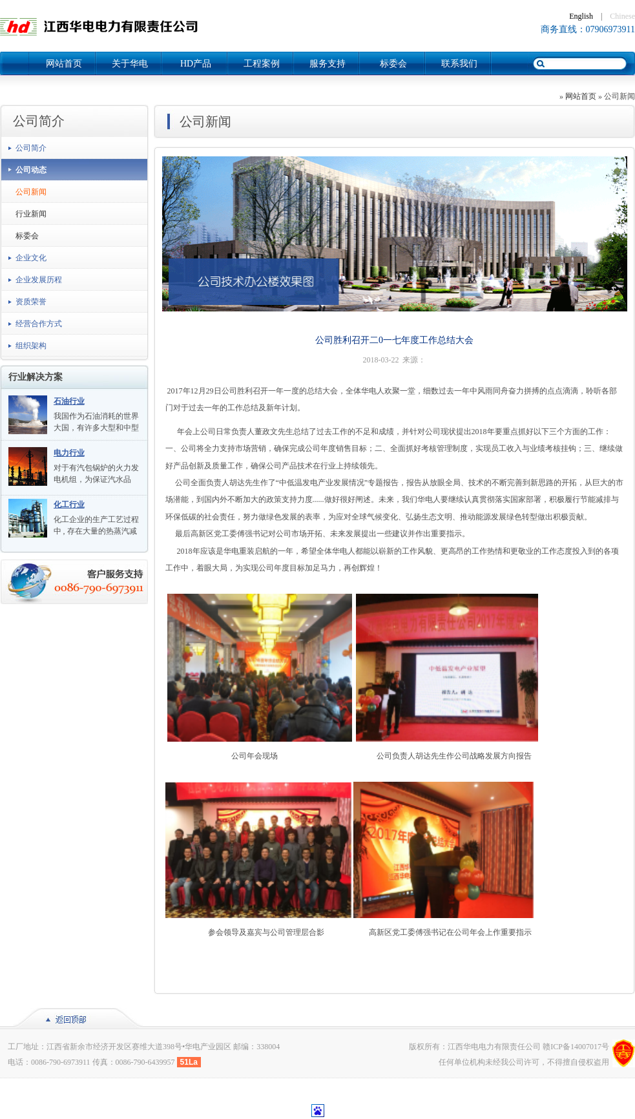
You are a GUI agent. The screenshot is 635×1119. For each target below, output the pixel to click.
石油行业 (69, 401)
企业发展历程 (39, 279)
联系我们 (459, 63)
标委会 (393, 63)
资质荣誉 (31, 301)
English (581, 16)
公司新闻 (31, 191)
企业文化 (31, 257)
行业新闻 (31, 213)
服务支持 (327, 63)
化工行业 (69, 504)
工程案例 (262, 63)
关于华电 (130, 63)
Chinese (622, 16)
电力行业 (69, 452)
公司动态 (31, 169)
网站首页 (64, 63)
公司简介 (31, 147)
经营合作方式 (39, 323)
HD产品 (195, 63)
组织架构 (31, 345)
